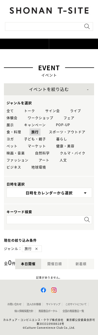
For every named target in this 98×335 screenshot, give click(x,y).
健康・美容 (65, 146)
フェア (69, 118)
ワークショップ (40, 118)
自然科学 (42, 153)
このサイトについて (76, 304)
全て (10, 111)
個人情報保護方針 (23, 311)
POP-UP (63, 125)
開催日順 (54, 264)
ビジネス (14, 167)
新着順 (81, 264)
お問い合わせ (14, 304)
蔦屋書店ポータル (47, 311)
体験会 (12, 118)
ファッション (17, 160)
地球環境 (38, 167)
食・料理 (14, 132)
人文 (63, 160)
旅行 (35, 132)
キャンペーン (35, 125)
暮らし (61, 139)
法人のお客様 (34, 304)
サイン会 (52, 111)
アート (44, 160)
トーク (29, 111)
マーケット (37, 146)
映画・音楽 (16, 153)
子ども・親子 (35, 139)
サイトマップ (53, 304)
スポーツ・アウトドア (67, 132)
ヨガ (10, 139)
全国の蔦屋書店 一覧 (73, 311)
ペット (12, 146)
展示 (10, 125)
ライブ (75, 111)
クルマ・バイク (72, 153)
